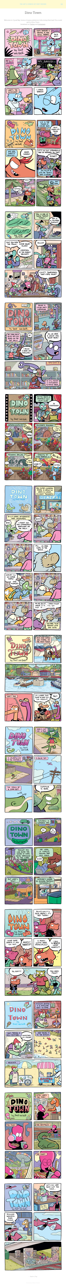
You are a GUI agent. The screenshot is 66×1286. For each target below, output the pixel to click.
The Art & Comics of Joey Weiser (33, 4)
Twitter (32, 24)
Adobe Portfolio (36, 1282)
